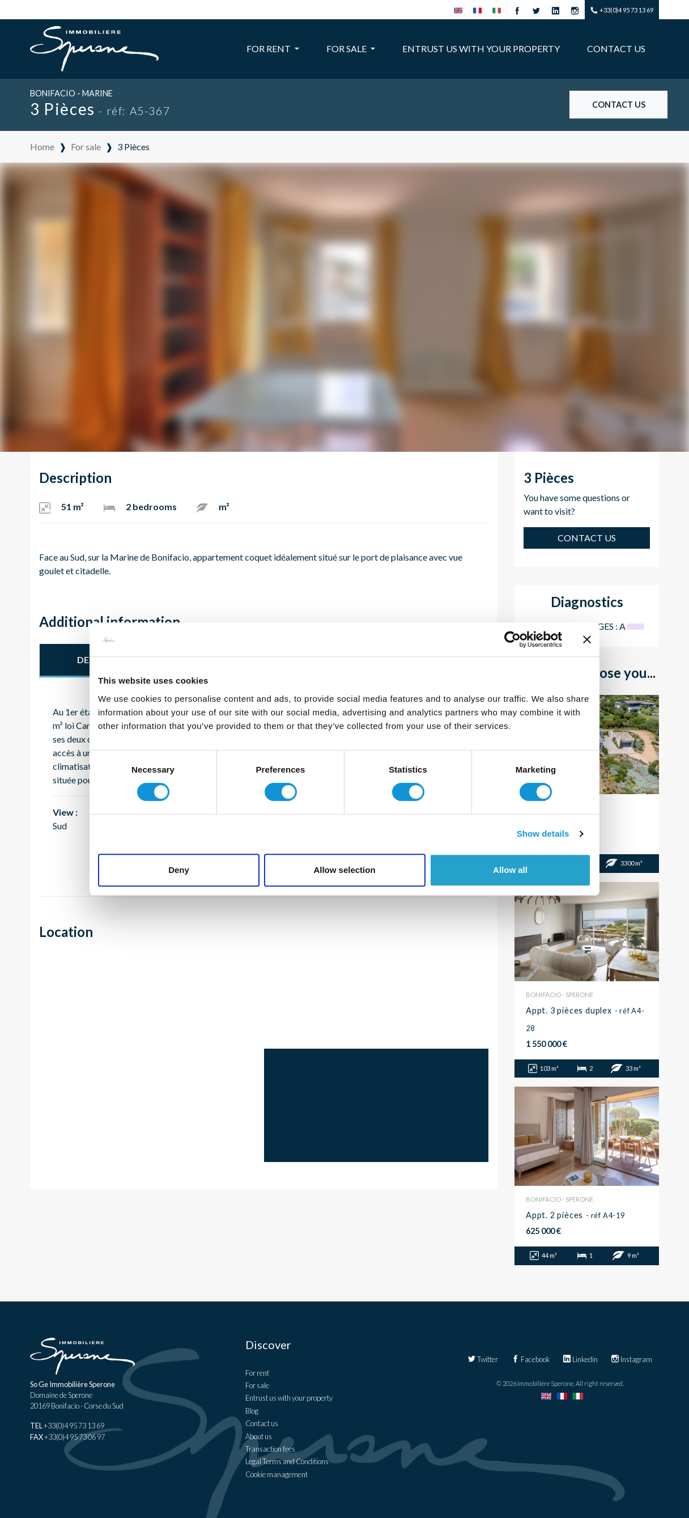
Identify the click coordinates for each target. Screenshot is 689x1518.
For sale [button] (347, 48)
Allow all (510, 870)
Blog (251, 1410)
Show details (543, 833)
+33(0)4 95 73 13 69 (621, 10)
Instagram (631, 1359)
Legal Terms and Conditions (287, 1461)
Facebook (530, 1359)
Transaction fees (270, 1448)
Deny (178, 870)
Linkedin (580, 1359)
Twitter (482, 1359)
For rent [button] (269, 48)
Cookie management (276, 1474)
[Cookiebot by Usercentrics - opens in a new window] (512, 639)
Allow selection (344, 870)
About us (258, 1436)
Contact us (616, 48)
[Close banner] (587, 639)
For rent (257, 1372)
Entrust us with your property (481, 48)
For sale (257, 1385)
